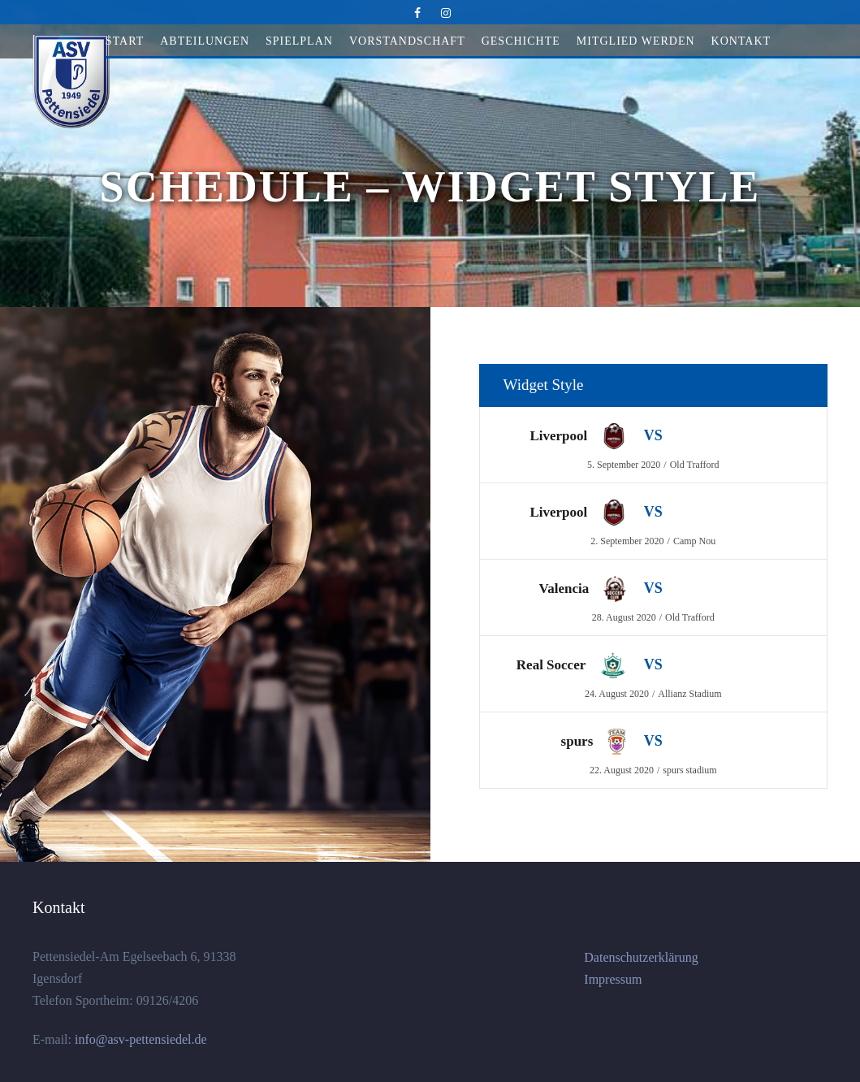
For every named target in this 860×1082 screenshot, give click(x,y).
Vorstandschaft (407, 41)
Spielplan (299, 41)
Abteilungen (204, 41)
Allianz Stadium (689, 693)
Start (125, 41)
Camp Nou (694, 541)
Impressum (613, 979)
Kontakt (741, 41)
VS (653, 435)
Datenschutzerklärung (641, 957)
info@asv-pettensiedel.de (139, 1039)
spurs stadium (689, 770)
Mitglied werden (636, 41)
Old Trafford (695, 464)
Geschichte (521, 41)
